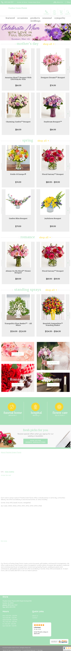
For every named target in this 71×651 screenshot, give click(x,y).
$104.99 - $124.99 (18, 331)
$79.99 (18, 226)
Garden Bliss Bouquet (18, 218)
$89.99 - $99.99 (53, 182)
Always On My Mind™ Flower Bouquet (18, 272)
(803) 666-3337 (8, 2)
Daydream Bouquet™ (53, 122)
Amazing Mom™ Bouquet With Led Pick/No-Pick (18, 78)
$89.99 (18, 278)
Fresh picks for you (35, 432)
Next (68, 69)
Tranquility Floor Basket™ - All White (18, 324)
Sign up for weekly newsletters (35, 441)
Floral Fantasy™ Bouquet (53, 174)
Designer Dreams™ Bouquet (53, 78)
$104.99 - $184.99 (53, 331)
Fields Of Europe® (18, 174)
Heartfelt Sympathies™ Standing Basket (53, 324)
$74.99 (53, 85)
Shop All (47, 44)
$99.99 (53, 226)
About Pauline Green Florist (11, 452)
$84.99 (18, 85)
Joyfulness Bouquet (53, 218)
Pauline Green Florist (17, 8)
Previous (3, 69)
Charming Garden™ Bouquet (18, 122)
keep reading (9, 472)
